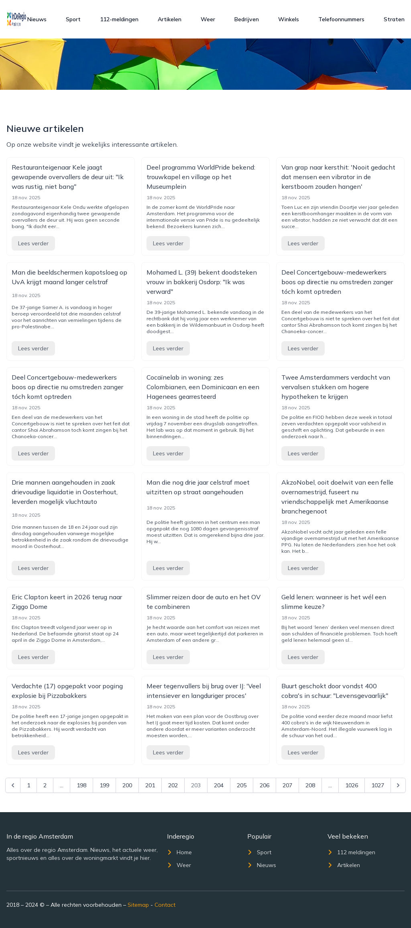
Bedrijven (246, 19)
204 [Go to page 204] (219, 785)
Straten (394, 19)
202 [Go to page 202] (173, 785)
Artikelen (169, 19)
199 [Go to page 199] (104, 785)
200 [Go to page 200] (127, 785)
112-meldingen (119, 19)
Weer (208, 19)
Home (179, 852)
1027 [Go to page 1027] (377, 785)
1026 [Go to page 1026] (351, 785)
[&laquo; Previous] (12, 785)
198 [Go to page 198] (81, 785)
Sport (73, 19)
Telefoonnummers (341, 19)
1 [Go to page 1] (28, 785)
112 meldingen (351, 852)
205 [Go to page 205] (241, 785)
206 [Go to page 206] (264, 785)
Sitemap (138, 904)
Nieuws (37, 19)
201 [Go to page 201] (150, 785)
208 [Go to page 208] (310, 785)
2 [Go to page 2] (45, 785)
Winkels (288, 19)
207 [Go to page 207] (287, 785)
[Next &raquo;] (398, 785)
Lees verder (33, 243)
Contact (165, 904)
